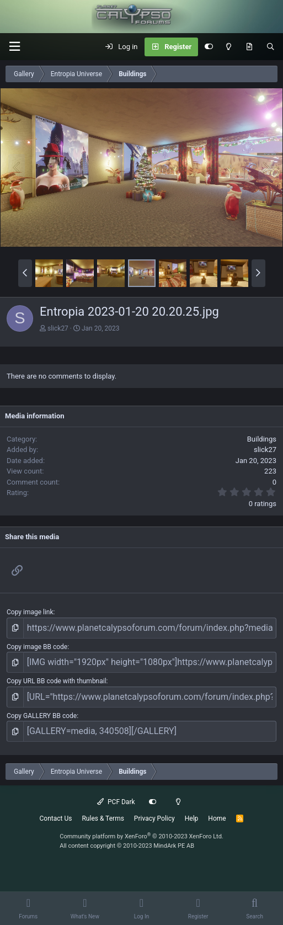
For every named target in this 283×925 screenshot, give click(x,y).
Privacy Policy (154, 818)
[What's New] (249, 47)
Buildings (261, 439)
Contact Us (56, 818)
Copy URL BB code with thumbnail (56, 681)
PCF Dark (116, 802)
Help (192, 818)
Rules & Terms (103, 818)
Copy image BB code (37, 647)
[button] (14, 46)
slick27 (57, 328)
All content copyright (127, 845)
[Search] (270, 47)
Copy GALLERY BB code (42, 716)
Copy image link (30, 612)
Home (217, 818)
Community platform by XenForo (141, 836)
